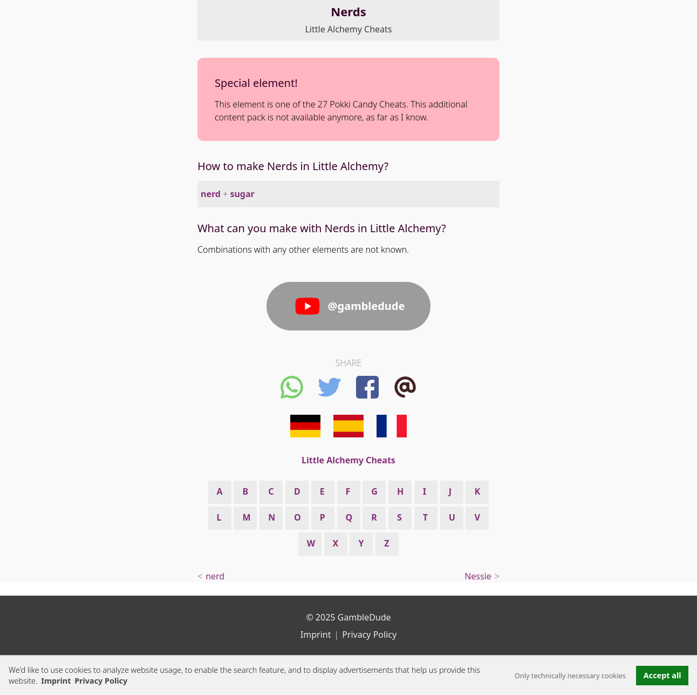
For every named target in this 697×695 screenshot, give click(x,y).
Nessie (477, 576)
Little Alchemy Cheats (348, 29)
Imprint (56, 681)
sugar (242, 194)
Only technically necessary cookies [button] (570, 675)
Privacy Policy (369, 634)
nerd (211, 194)
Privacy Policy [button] (100, 681)
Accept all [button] (662, 675)
